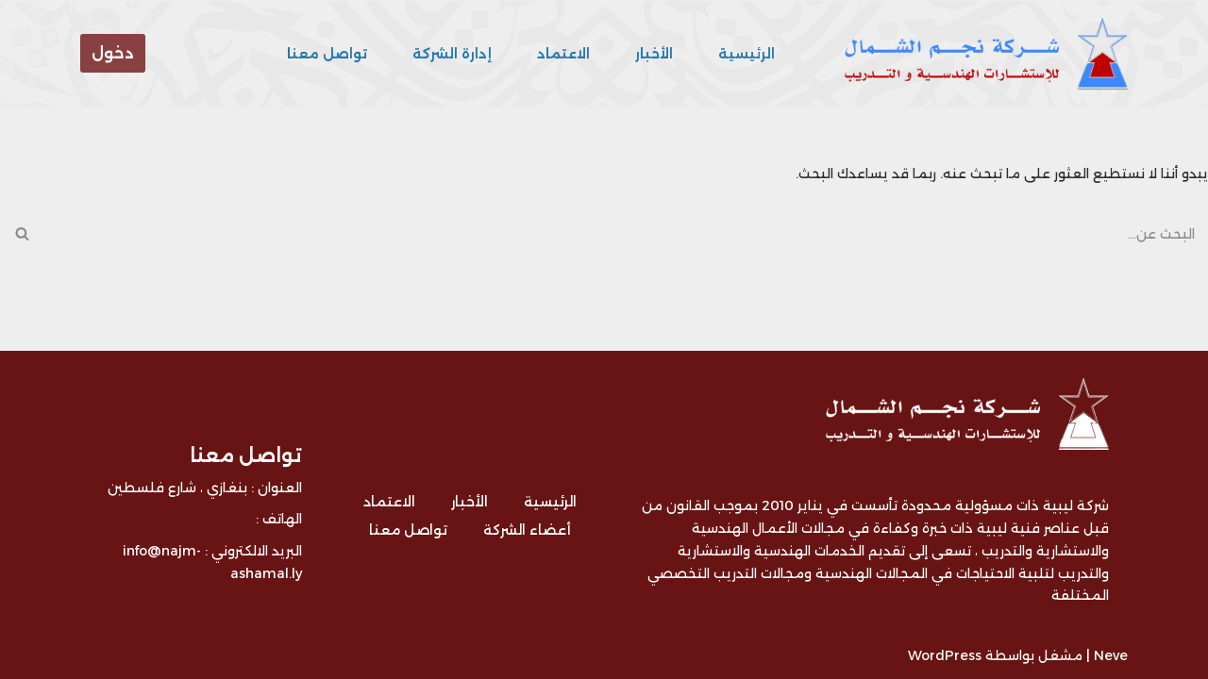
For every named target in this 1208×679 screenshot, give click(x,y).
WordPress (945, 655)
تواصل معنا (327, 53)
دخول (113, 53)
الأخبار (654, 53)
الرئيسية (746, 53)
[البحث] (625, 234)
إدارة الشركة (452, 53)
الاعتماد (563, 53)
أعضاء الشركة (527, 530)
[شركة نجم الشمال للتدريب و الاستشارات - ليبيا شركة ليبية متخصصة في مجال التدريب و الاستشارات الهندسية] (981, 53)
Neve (1111, 655)
